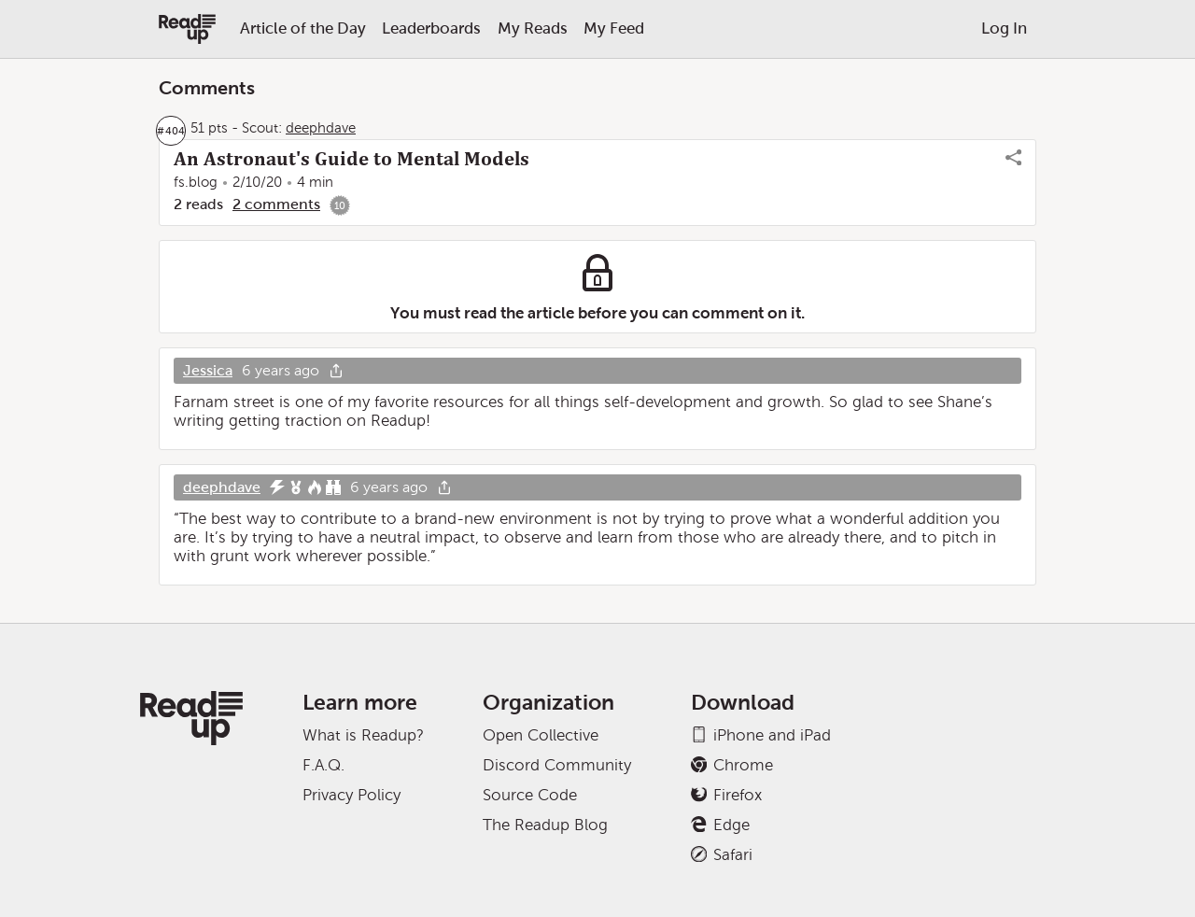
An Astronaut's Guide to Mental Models (351, 159)
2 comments (276, 204)
